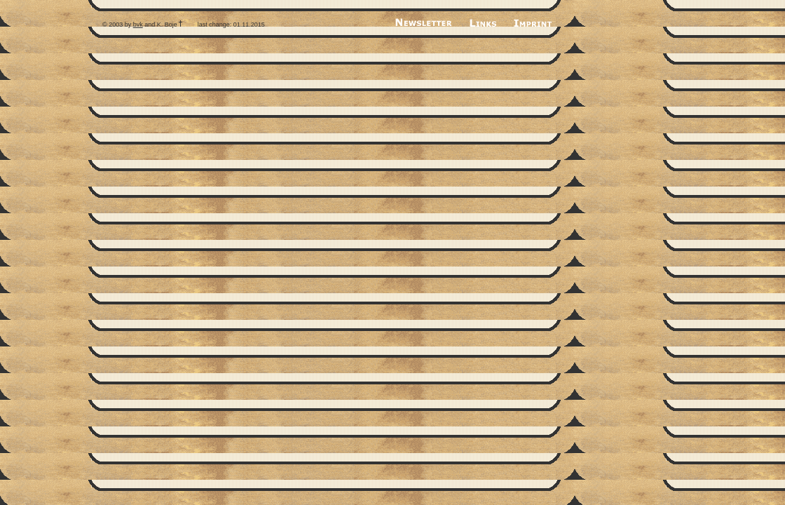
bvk (138, 24)
